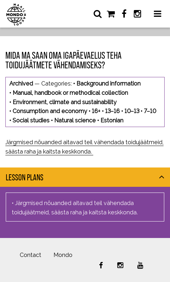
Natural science (75, 120)
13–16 (112, 111)
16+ (96, 111)
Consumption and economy (50, 111)
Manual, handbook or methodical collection (70, 92)
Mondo (62, 255)
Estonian (111, 120)
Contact (30, 255)
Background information (108, 83)
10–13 (131, 111)
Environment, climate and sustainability (65, 102)
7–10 (150, 111)
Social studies (31, 120)
